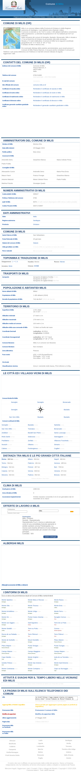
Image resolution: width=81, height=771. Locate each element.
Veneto (68, 758)
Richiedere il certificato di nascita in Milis (47, 89)
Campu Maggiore (34, 651)
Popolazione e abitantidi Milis (24, 287)
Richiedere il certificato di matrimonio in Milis (49, 97)
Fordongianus (33, 448)
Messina (5, 475)
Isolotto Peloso (7, 663)
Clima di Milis (12, 485)
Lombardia (40, 746)
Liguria (40, 743)
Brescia (57, 475)
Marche (40, 749)
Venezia (57, 471)
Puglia (40, 758)
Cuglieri (57, 448)
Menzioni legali (10, 768)
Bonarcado (61, 37)
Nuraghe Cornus (60, 617)
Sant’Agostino (33, 623)
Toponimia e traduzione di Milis (25, 258)
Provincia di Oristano (39, 17)
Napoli (56, 459)
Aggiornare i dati (9, 53)
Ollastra (30, 444)
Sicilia (69, 743)
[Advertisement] (18, 122)
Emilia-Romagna (12, 752)
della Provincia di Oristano (49, 28)
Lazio (40, 740)
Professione (11, 509)
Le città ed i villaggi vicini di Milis (27, 373)
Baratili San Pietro (34, 433)
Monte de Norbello (8, 640)
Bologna (5, 467)
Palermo (31, 463)
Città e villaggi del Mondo (47, 768)
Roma (4, 459)
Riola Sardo (6, 437)
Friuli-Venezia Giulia (12, 755)
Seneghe (45, 37)
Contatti (34, 768)
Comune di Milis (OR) (17, 23)
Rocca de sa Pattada (9, 634)
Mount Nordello (33, 640)
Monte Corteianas (8, 668)
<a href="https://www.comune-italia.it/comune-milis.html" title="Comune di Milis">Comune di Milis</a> (56, 698)
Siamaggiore (58, 437)
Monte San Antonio (34, 663)
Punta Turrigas (59, 646)
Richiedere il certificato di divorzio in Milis (47, 100)
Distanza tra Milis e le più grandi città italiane (37, 455)
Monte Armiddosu (8, 611)
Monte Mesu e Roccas (36, 600)
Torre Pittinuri (59, 634)
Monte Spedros (7, 600)
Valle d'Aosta (68, 755)
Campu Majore (59, 651)
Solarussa (31, 437)
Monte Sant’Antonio (61, 663)
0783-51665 (37, 75)
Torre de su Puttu (60, 623)
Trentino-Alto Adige (68, 749)
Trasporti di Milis (16, 273)
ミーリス (15, 261)
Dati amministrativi (16, 213)
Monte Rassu (59, 600)
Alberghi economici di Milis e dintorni (15, 585)
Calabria (12, 746)
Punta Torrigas (33, 646)
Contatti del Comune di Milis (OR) (26, 62)
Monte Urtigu (32, 611)
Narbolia (57, 425)
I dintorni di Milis (15, 592)
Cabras (4, 448)
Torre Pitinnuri (33, 634)
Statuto (35, 243)
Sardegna (36, 220)
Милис (62, 262)
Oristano (39, 39)
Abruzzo (12, 741)
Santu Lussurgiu (60, 433)
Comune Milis (50, 17)
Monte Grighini (33, 657)
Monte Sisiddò (7, 628)
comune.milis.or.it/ (39, 85)
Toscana (69, 746)
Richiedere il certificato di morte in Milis (47, 93)
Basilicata (12, 743)
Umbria (68, 752)
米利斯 (36, 266)
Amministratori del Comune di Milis (28, 140)
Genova (57, 463)
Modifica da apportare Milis (45, 714)
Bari (55, 467)
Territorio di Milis (16, 306)
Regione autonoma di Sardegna (23, 17)
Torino (4, 463)
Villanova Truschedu (61, 440)
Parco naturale (7, 251)
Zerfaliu (30, 440)
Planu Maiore (59, 640)
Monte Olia (5, 605)
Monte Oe (5, 617)
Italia (35, 216)
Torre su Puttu (33, 628)
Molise (40, 752)
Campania (12, 749)
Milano (30, 459)
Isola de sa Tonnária (61, 657)
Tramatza (31, 429)
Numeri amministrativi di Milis (24, 190)
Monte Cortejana (34, 668)
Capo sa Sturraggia (61, 668)
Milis (23, 28)
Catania (4, 471)
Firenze (30, 467)
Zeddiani (5, 433)
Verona (30, 471)
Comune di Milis (14, 231)
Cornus (56, 628)
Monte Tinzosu (33, 605)
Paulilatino (5, 440)
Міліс (10, 266)
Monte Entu (58, 605)
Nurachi (4, 444)
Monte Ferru (58, 611)
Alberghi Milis (13, 543)
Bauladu (53, 37)
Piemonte (40, 755)
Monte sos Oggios (8, 623)
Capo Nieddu (6, 657)
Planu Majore (6, 646)
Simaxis (57, 444)
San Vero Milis (14, 417)
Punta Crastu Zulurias (35, 617)
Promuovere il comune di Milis (46, 710)
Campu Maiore (7, 651)
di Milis (55, 4)
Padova (30, 475)
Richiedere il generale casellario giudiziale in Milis (50, 105)
